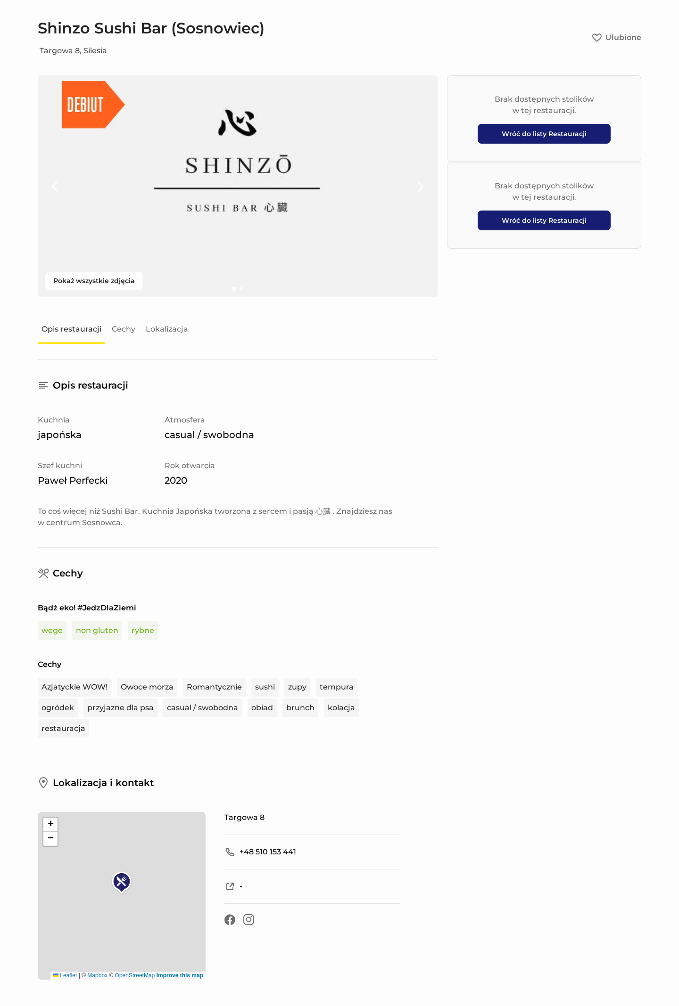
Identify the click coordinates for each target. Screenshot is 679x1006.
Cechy (123, 329)
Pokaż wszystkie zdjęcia (94, 280)
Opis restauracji (71, 329)
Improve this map (180, 975)
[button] (121, 883)
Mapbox (97, 975)
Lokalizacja (167, 329)
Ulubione (616, 37)
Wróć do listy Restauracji (544, 134)
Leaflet (65, 975)
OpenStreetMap (135, 975)
